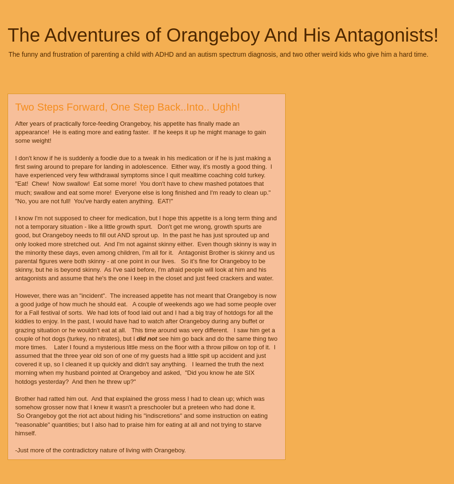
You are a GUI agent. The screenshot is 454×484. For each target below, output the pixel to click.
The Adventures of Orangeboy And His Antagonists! (223, 35)
